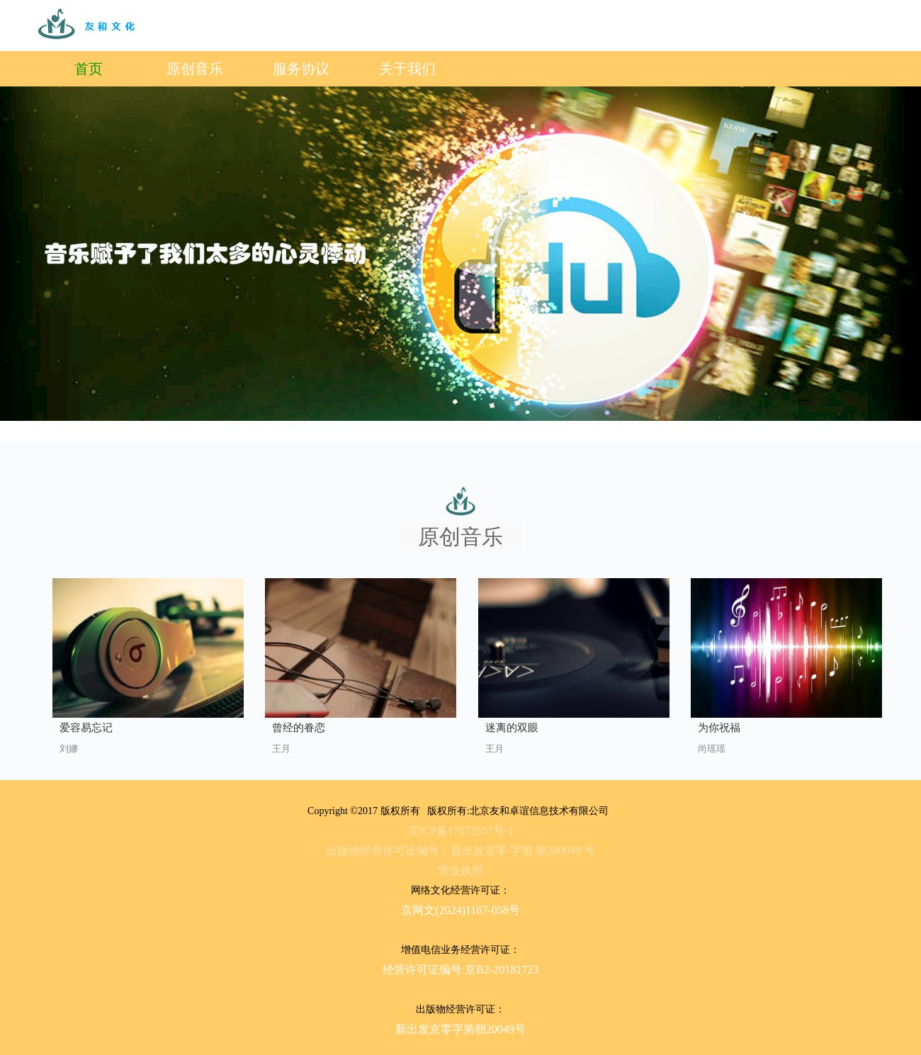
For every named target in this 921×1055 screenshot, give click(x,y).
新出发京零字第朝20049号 (460, 1029)
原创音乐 (194, 69)
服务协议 (301, 69)
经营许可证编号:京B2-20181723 (460, 970)
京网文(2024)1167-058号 (460, 910)
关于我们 (407, 69)
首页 (88, 69)
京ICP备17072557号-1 (460, 831)
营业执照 (460, 870)
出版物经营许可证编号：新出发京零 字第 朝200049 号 (460, 851)
